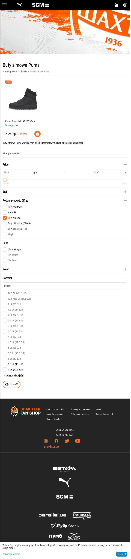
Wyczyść (11, 384)
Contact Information (55, 409)
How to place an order (105, 414)
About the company (54, 414)
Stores (98, 409)
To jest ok (121, 554)
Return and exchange (80, 414)
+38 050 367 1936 (65, 434)
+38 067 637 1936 (65, 430)
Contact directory (54, 419)
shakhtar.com (52, 446)
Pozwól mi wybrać (11, 554)
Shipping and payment (80, 409)
